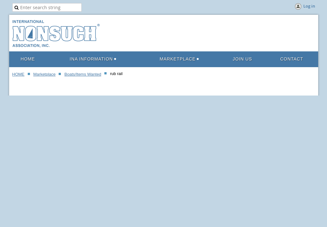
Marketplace (44, 74)
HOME (18, 74)
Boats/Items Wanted (82, 74)
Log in (309, 6)
